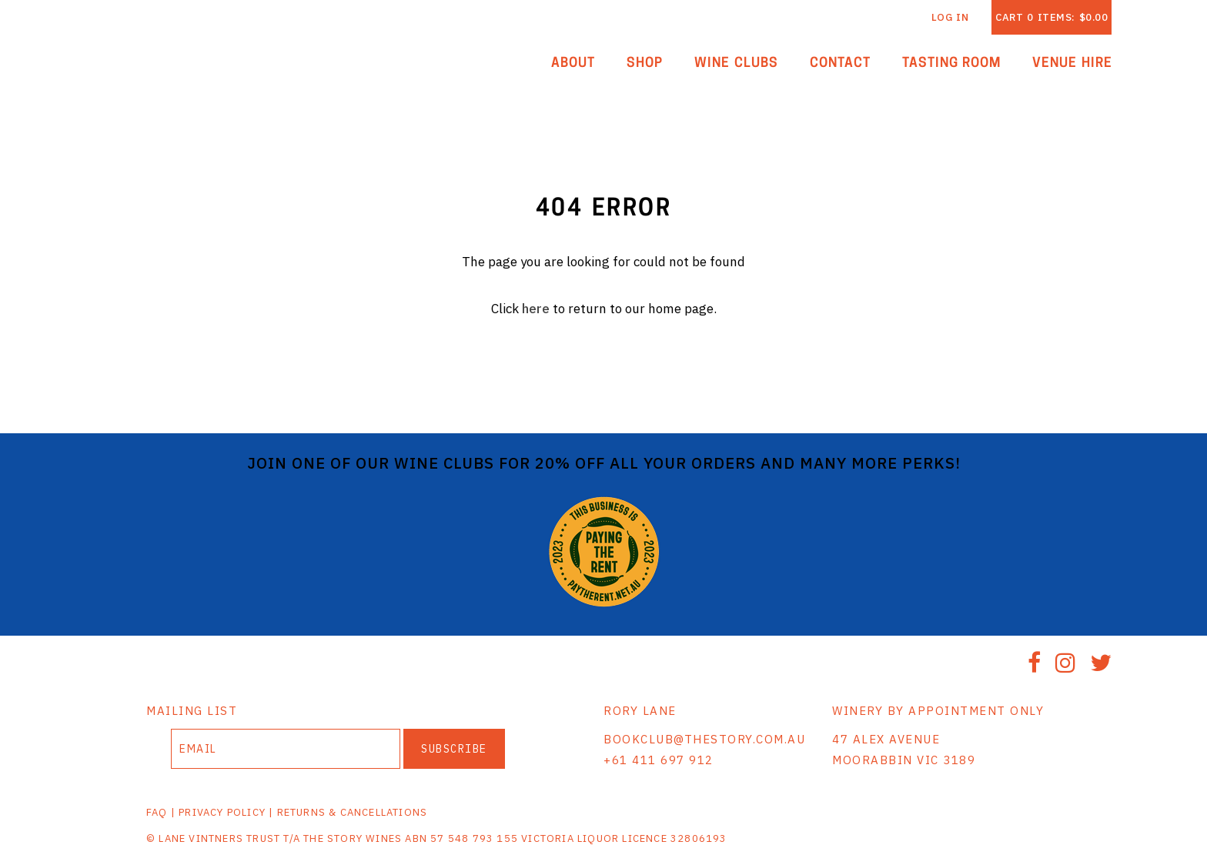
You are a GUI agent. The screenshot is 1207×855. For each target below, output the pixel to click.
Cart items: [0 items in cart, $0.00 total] (1051, 17)
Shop (645, 63)
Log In (950, 17)
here (536, 308)
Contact (840, 63)
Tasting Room (951, 63)
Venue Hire (1072, 63)
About (573, 63)
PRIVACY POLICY (222, 812)
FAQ (157, 812)
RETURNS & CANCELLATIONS (352, 812)
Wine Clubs (736, 63)
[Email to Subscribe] (285, 749)
